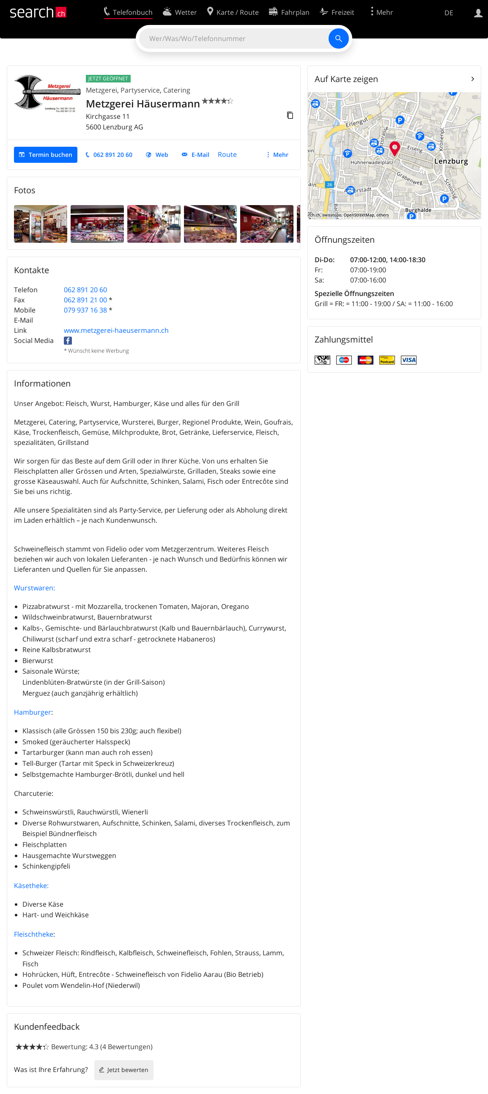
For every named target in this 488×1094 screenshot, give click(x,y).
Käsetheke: (31, 885)
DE (448, 12)
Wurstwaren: (34, 587)
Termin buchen (50, 155)
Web (162, 155)
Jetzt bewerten (127, 1070)
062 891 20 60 (112, 155)
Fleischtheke (33, 934)
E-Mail (200, 155)
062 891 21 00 (85, 299)
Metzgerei (101, 90)
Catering (176, 90)
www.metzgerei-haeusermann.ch (116, 330)
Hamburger (32, 712)
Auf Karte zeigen (346, 79)
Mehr (280, 155)
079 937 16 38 (85, 310)
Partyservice (140, 90)
